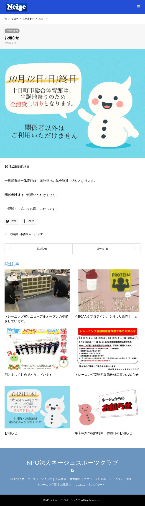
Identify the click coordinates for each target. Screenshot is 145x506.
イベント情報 (123, 479)
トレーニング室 (47, 484)
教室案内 (75, 479)
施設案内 (65, 484)
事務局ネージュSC (31, 234)
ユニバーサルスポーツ (97, 479)
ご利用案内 (12, 31)
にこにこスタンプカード (90, 484)
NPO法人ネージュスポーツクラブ (72, 462)
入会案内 (60, 479)
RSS (72, 470)
